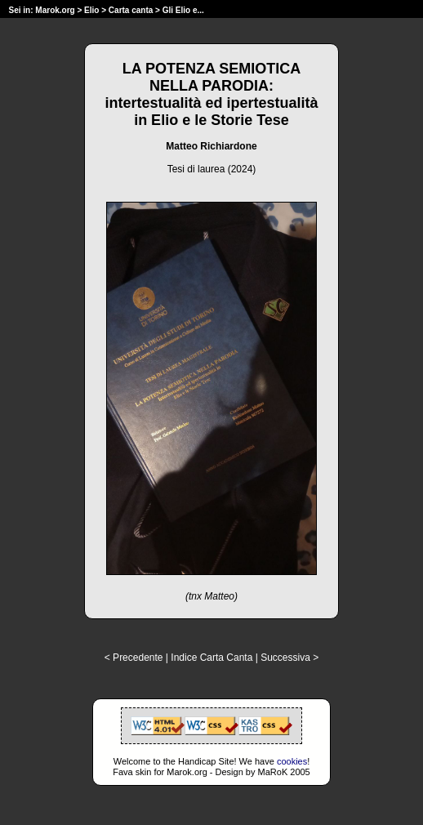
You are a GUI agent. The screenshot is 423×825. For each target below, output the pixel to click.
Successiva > (289, 657)
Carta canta (131, 10)
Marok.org (54, 10)
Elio (91, 10)
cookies (292, 761)
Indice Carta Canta (211, 657)
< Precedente (134, 657)
